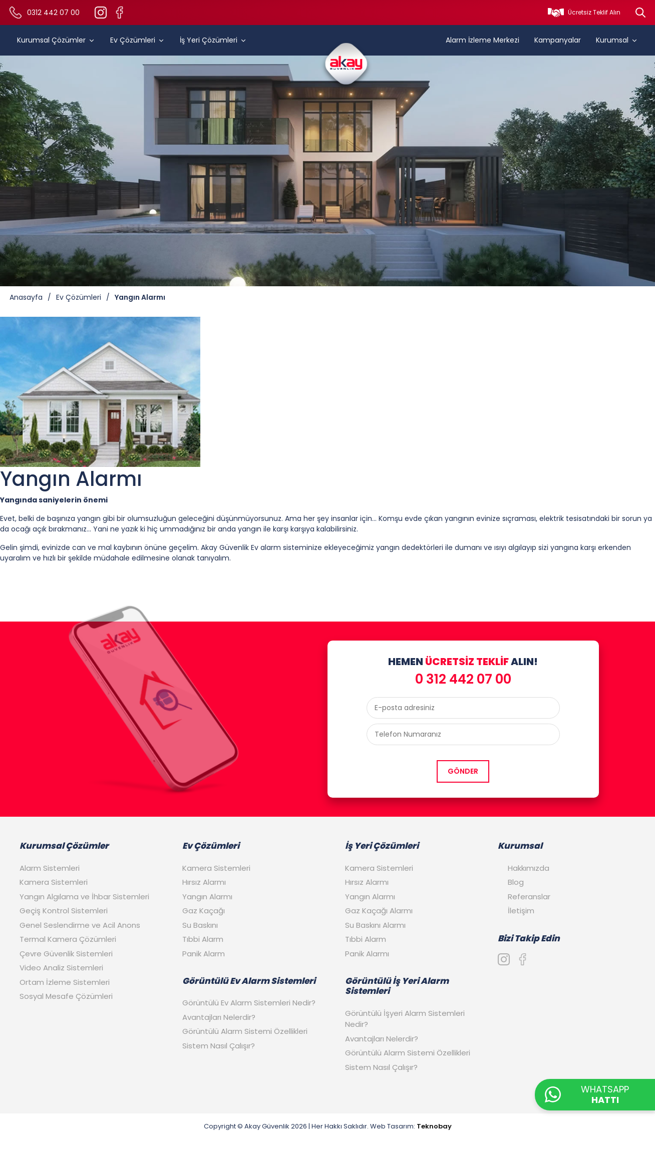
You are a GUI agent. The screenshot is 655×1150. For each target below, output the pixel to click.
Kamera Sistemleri (54, 882)
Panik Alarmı (367, 953)
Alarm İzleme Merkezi (482, 40)
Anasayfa (26, 297)
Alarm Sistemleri (50, 868)
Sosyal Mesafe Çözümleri (66, 996)
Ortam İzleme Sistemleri (65, 982)
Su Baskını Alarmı (375, 925)
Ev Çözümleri (137, 40)
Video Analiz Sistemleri (61, 967)
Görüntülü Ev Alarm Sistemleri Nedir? (248, 1002)
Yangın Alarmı (140, 297)
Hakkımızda (528, 868)
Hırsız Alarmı (204, 882)
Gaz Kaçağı (203, 910)
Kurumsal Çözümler (56, 40)
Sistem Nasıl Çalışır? (218, 1045)
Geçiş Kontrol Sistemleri (64, 910)
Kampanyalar (557, 40)
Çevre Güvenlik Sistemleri (66, 953)
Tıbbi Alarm (202, 939)
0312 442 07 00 (53, 13)
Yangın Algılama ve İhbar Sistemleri (84, 896)
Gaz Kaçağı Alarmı (379, 910)
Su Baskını (200, 925)
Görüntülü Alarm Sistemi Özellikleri (244, 1031)
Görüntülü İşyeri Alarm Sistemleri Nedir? (405, 1019)
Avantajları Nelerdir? (218, 1017)
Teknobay (434, 1126)
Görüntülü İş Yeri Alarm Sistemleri (397, 986)
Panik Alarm (203, 953)
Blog (516, 882)
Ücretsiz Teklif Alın (594, 12)
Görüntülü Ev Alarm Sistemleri (248, 981)
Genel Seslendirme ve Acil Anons (80, 925)
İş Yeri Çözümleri (213, 40)
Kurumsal (617, 40)
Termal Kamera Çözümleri (68, 939)
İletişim (521, 910)
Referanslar (529, 896)
